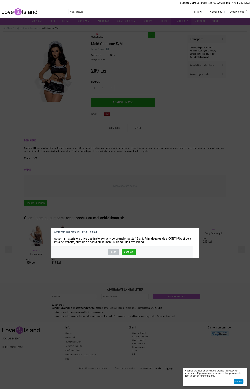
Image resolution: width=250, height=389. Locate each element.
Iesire (113, 251)
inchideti (195, 232)
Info (199, 11)
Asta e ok (238, 381)
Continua (128, 251)
